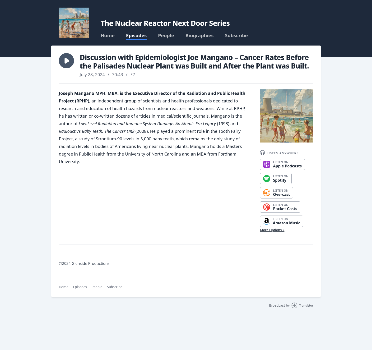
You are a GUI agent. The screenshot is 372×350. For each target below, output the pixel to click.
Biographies (200, 35)
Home (108, 35)
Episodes (136, 35)
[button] (66, 60)
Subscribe (236, 35)
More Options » (272, 230)
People (166, 35)
